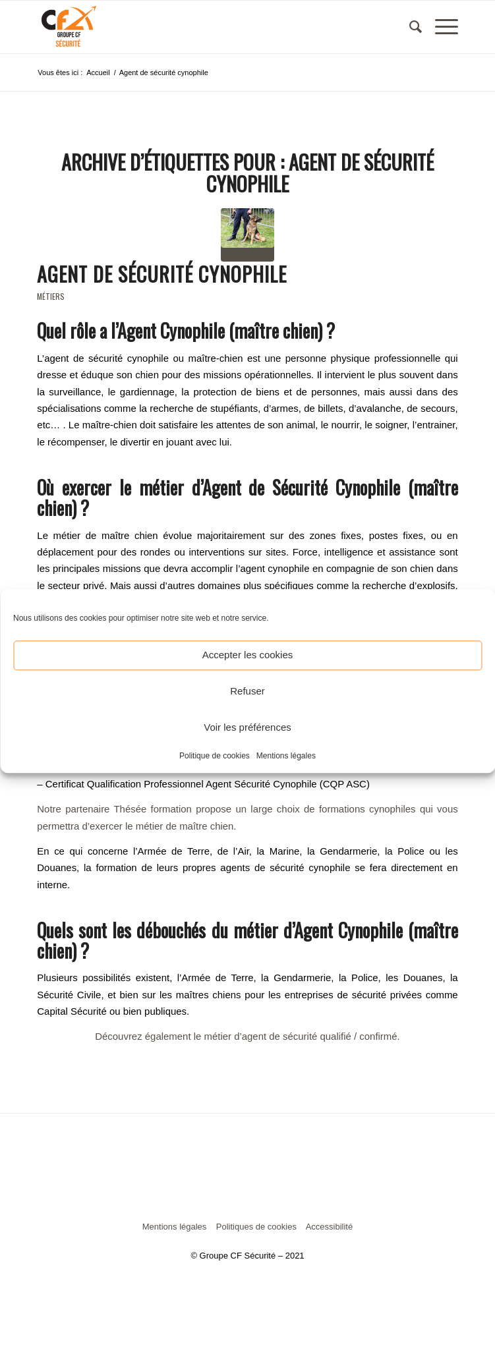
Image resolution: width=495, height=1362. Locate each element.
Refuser (247, 690)
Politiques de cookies (256, 1227)
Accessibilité (329, 1227)
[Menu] (440, 27)
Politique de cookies (214, 755)
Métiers (51, 296)
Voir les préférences (247, 727)
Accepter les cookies (247, 654)
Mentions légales (286, 755)
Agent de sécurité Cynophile (162, 274)
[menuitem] (409, 27)
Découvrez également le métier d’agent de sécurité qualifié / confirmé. (247, 1036)
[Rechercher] (409, 27)
